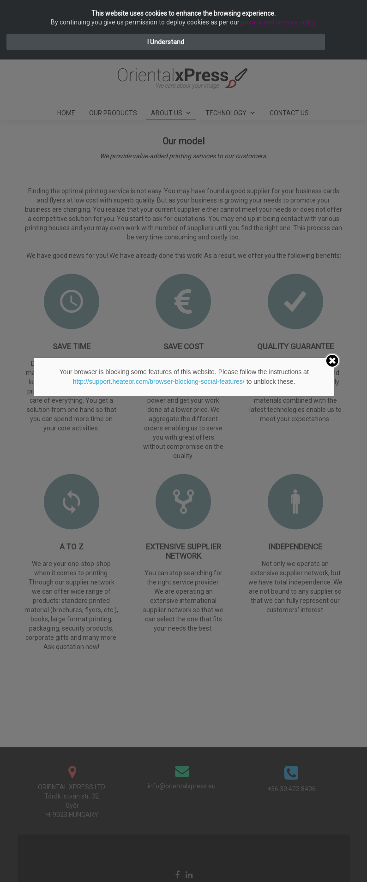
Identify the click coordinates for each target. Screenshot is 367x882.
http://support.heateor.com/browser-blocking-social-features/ (159, 381)
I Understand (165, 42)
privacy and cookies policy (278, 22)
